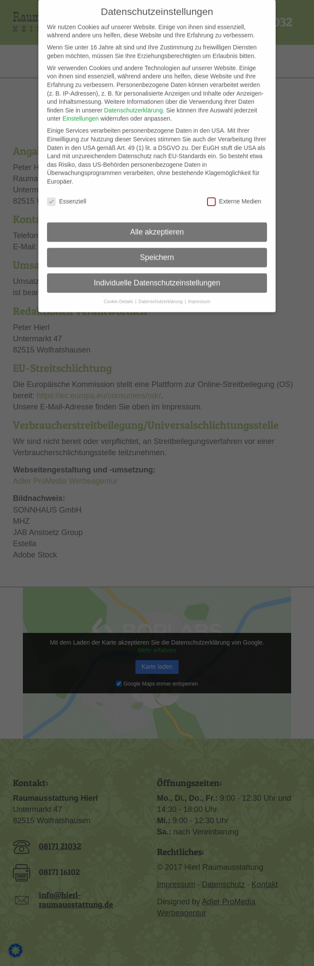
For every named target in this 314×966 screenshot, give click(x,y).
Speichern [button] (157, 246)
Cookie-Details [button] (119, 291)
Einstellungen (81, 108)
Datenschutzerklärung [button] (161, 291)
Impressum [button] (199, 291)
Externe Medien (234, 191)
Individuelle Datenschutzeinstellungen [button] (157, 272)
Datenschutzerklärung (133, 99)
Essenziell (66, 191)
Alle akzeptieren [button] (157, 221)
